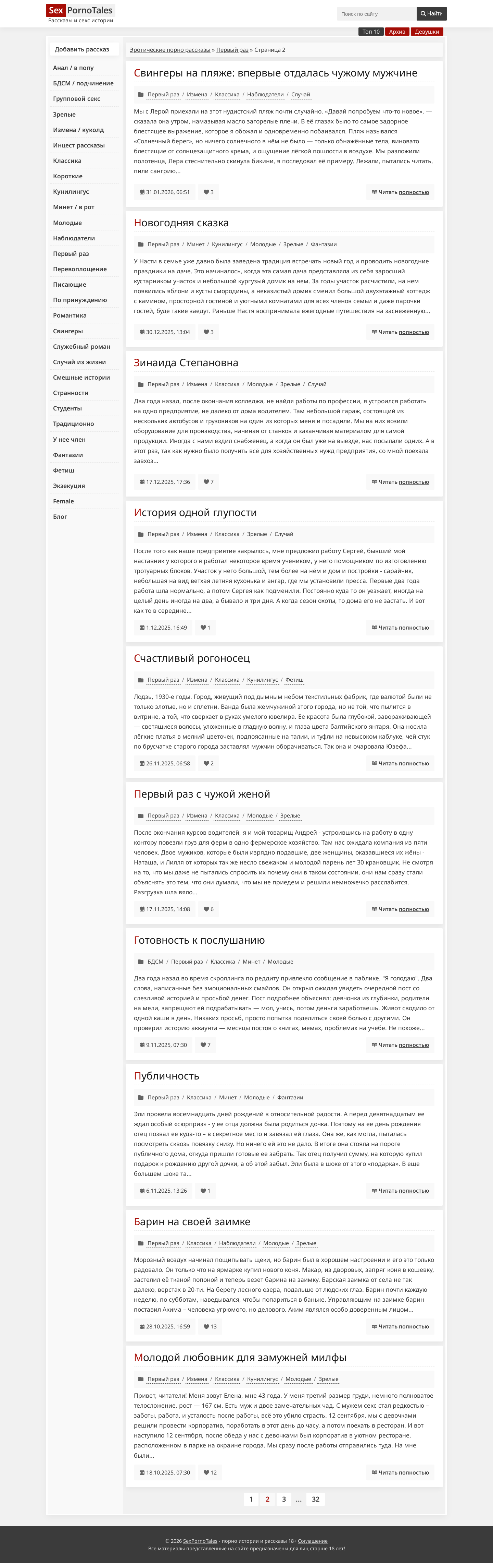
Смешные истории (81, 377)
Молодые (67, 222)
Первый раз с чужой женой (202, 794)
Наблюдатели (74, 238)
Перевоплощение (80, 269)
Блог (60, 516)
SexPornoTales (200, 1541)
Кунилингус (71, 191)
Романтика (70, 315)
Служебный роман (81, 346)
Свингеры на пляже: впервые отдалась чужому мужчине (276, 72)
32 (315, 1499)
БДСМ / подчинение (83, 83)
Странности (71, 393)
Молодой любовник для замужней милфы (240, 1357)
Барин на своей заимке (192, 1221)
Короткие (68, 176)
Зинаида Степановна (186, 362)
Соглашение (313, 1541)
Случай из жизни (79, 362)
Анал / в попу (73, 67)
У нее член (69, 439)
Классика (67, 160)
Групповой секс (76, 98)
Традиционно (73, 423)
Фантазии (68, 455)
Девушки (427, 31)
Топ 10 (371, 31)
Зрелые (64, 114)
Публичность (166, 1076)
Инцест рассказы (79, 145)
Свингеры (68, 331)
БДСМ (156, 961)
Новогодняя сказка (181, 222)
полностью (414, 192)
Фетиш (63, 470)
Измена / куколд (78, 130)
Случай (300, 94)
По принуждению (80, 300)
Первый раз (71, 253)
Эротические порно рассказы (170, 49)
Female (63, 501)
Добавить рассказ (82, 49)
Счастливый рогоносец (192, 658)
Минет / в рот (73, 207)
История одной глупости (195, 512)
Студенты (67, 408)
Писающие (69, 284)
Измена (197, 94)
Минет (195, 244)
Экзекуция (69, 485)
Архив (397, 31)
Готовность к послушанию (199, 940)
